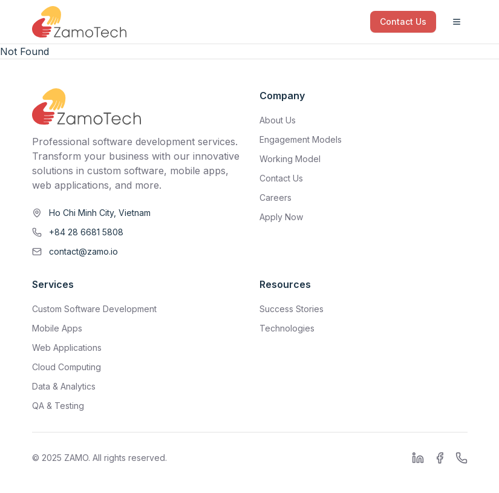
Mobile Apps (57, 328)
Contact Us (403, 21)
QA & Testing (58, 405)
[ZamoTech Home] (79, 22)
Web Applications (67, 347)
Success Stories (291, 309)
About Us (277, 120)
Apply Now (281, 217)
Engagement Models (300, 139)
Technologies (287, 328)
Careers (275, 197)
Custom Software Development (94, 309)
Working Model (290, 159)
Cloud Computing (66, 367)
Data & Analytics (64, 386)
